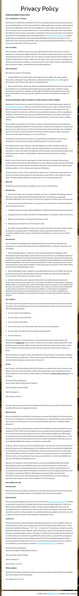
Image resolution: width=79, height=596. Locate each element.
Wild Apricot (53, 593)
